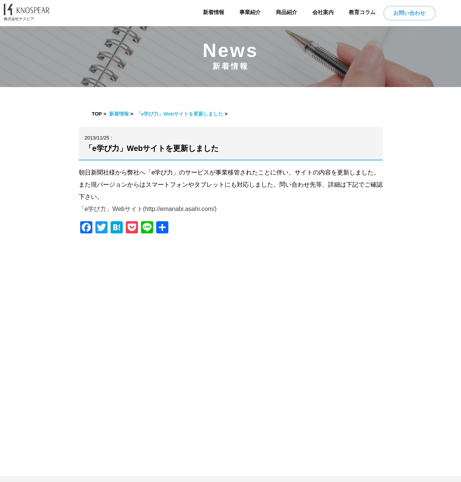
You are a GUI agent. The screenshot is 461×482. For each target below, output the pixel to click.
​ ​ (230, 479)
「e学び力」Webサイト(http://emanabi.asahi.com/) (148, 209)
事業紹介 (250, 12)
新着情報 (213, 12)
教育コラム (362, 12)
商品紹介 (286, 12)
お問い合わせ (409, 13)
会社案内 (323, 12)
